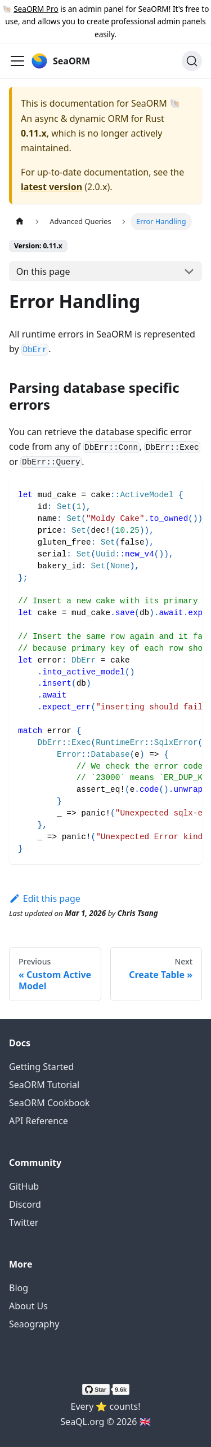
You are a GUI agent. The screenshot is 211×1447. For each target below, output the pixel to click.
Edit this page (44, 898)
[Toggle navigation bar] (17, 60)
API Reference (38, 1121)
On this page (43, 271)
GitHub (24, 1186)
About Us (28, 1306)
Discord (25, 1204)
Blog (18, 1288)
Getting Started (41, 1066)
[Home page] (19, 221)
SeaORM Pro (36, 8)
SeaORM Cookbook (49, 1103)
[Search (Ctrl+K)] (192, 61)
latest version (51, 187)
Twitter (23, 1222)
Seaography (34, 1324)
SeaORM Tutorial (44, 1084)
